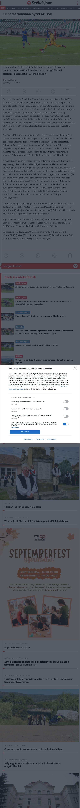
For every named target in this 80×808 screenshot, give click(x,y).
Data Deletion (28, 439)
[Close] (76, 369)
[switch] (66, 401)
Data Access (40, 439)
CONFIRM (25, 432)
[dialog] (40, 404)
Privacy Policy (51, 439)
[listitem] (40, 397)
